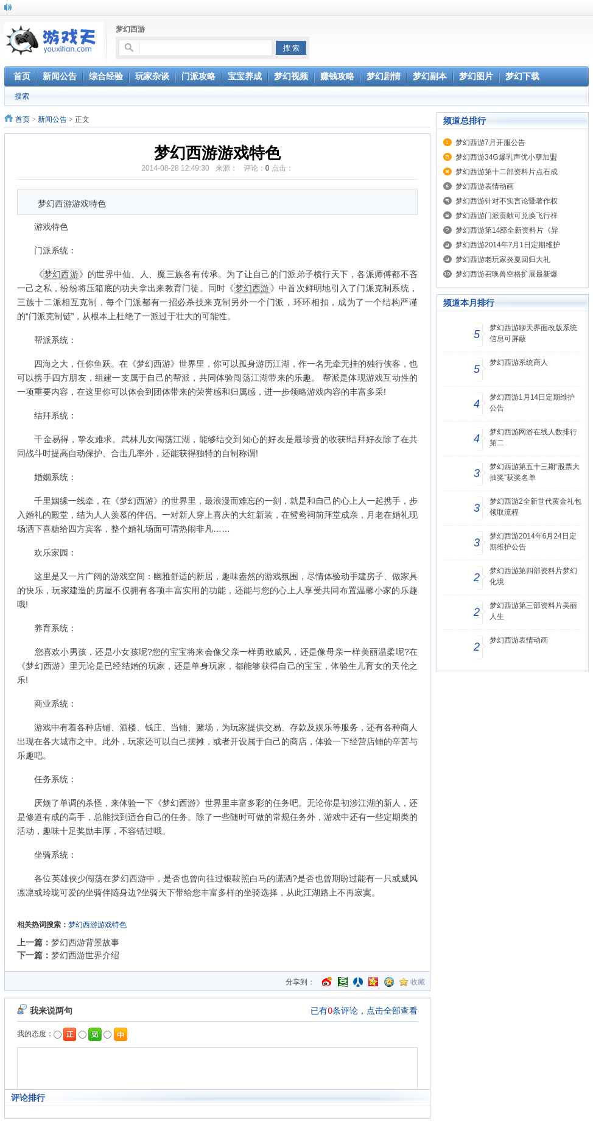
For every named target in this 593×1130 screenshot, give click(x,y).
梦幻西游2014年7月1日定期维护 (507, 245)
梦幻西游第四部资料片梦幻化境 (533, 576)
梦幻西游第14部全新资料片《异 (506, 230)
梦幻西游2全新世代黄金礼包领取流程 (535, 507)
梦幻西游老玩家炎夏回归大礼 (502, 259)
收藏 (417, 982)
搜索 (22, 96)
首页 (22, 119)
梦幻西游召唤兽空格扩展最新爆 (506, 274)
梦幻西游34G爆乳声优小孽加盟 (506, 157)
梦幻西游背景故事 (85, 942)
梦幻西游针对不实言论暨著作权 (506, 201)
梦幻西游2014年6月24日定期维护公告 (533, 541)
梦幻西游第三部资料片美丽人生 (533, 611)
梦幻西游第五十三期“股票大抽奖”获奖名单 (534, 472)
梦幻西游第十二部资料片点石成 (506, 172)
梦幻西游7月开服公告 (490, 142)
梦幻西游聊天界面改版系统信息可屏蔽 (533, 333)
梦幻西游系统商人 (518, 362)
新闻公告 (52, 119)
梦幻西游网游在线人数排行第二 (533, 437)
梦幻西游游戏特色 (97, 924)
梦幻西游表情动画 (484, 186)
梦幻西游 (130, 29)
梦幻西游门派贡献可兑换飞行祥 (506, 215)
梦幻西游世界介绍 (85, 955)
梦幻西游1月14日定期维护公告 (532, 402)
